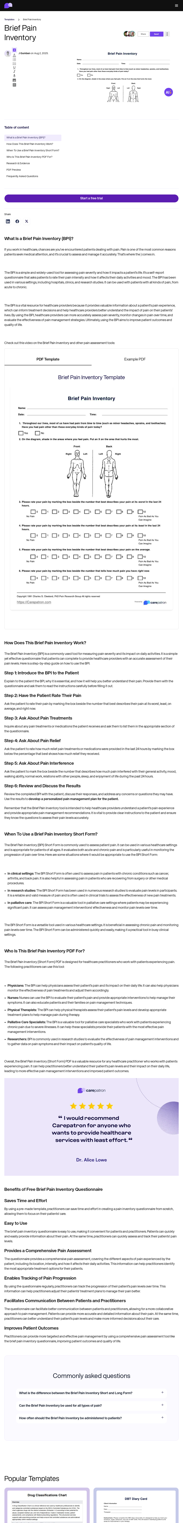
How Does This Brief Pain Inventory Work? (29, 144)
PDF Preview (13, 170)
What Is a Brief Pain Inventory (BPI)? (25, 137)
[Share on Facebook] (17, 221)
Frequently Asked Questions (22, 176)
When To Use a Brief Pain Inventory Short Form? (32, 150)
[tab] (48, 359)
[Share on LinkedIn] (8, 221)
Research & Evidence (18, 163)
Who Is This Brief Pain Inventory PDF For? (29, 157)
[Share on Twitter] (27, 221)
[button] (176, 5)
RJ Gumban (23, 53)
